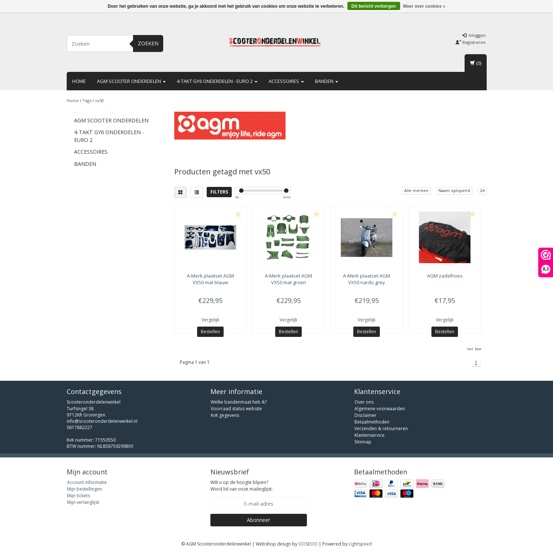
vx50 (99, 100)
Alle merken (416, 190)
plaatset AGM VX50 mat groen (288, 279)
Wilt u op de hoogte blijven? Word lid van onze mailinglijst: (241, 485)
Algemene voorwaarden (379, 408)
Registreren (470, 42)
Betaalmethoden (371, 422)
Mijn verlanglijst (83, 502)
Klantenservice (369, 435)
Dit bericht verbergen (373, 6)
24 (482, 190)
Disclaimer (365, 415)
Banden (326, 81)
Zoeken (148, 43)
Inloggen (474, 35)
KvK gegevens (225, 415)
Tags (87, 100)
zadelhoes (445, 275)
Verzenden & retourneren (381, 428)
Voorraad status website (236, 408)
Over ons (364, 402)
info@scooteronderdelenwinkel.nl (102, 421)
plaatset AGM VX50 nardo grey (366, 279)
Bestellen (210, 331)
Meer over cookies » (424, 6)
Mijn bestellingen (84, 489)
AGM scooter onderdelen (131, 81)
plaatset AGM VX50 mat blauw (210, 279)
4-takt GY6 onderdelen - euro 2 (217, 81)
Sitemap (362, 442)
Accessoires (286, 81)
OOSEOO (308, 544)
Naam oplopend (454, 190)
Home (79, 81)
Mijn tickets (78, 495)
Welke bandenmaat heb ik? (239, 402)
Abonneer (258, 519)
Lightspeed (360, 544)
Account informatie (87, 482)
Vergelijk (210, 320)
